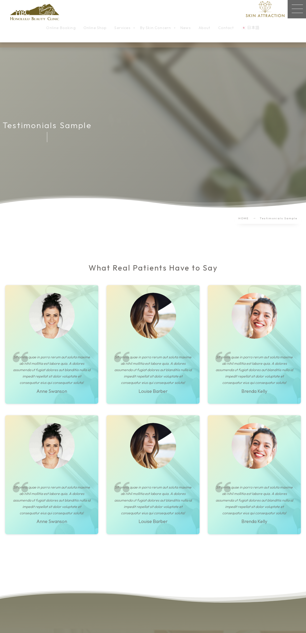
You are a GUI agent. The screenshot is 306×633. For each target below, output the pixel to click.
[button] (297, 9)
